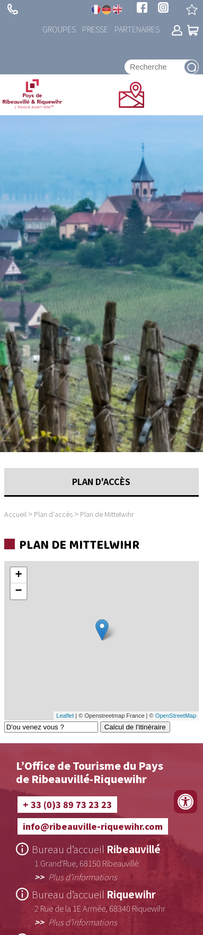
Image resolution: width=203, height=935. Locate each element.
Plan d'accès (53, 514)
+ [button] (18, 575)
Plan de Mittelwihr (107, 514)
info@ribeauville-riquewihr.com (93, 826)
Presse (95, 29)
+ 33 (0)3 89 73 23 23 (13, 9)
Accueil (15, 514)
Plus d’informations (82, 876)
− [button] (18, 591)
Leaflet (65, 715)
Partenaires (137, 29)
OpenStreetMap (176, 715)
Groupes (59, 29)
